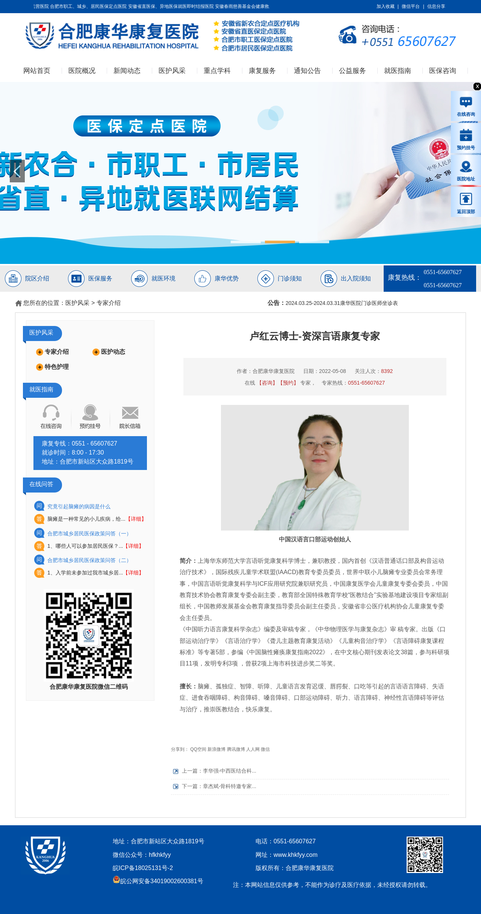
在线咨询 (466, 106)
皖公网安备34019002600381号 (158, 881)
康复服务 (262, 70)
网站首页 (36, 70)
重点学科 (217, 70)
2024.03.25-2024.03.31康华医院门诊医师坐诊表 (342, 303)
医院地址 (466, 171)
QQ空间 (198, 749)
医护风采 (172, 70)
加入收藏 (386, 6)
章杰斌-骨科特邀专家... (229, 786)
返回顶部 (466, 203)
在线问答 (41, 484)
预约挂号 (466, 139)
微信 (265, 749)
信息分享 (436, 6)
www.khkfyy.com (296, 855)
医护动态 (113, 352)
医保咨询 (442, 70)
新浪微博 (216, 749)
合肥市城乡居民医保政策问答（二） (89, 560)
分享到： (180, 749)
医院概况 (81, 70)
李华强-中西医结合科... (229, 771)
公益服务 (352, 70)
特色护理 (57, 367)
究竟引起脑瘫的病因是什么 (78, 506)
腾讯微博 (236, 749)
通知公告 (307, 70)
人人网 (253, 749)
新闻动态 (127, 70)
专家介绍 (109, 303)
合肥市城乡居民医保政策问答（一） (89, 534)
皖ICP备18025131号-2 (143, 868)
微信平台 (411, 6)
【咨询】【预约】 (278, 383)
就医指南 (397, 70)
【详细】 (136, 519)
